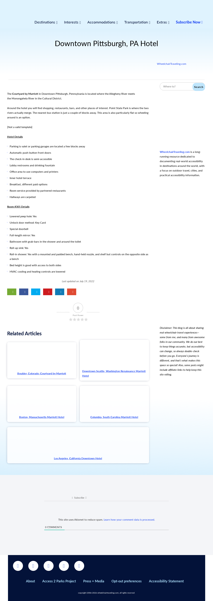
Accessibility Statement (166, 581)
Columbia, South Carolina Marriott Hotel (114, 417)
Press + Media (93, 581)
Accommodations (101, 22)
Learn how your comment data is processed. (129, 519)
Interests (71, 22)
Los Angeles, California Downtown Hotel (78, 458)
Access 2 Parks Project (59, 581)
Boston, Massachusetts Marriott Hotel (41, 417)
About (30, 581)
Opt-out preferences (126, 581)
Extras (162, 22)
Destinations (44, 22)
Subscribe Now (189, 22)
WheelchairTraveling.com (171, 63)
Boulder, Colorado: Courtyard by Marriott (41, 373)
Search (198, 86)
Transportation (136, 22)
